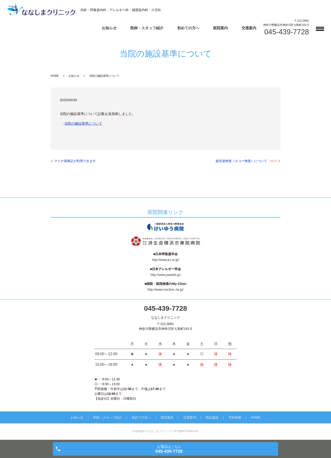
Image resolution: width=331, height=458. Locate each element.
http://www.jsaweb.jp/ (166, 275)
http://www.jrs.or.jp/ (165, 260)
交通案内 (249, 28)
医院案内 (220, 28)
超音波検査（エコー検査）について (246, 161)
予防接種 (234, 417)
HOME (55, 75)
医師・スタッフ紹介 (146, 28)
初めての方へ (188, 28)
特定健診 (212, 417)
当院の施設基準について (83, 123)
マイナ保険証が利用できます (75, 161)
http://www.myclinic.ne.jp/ (165, 289)
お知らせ (109, 28)
